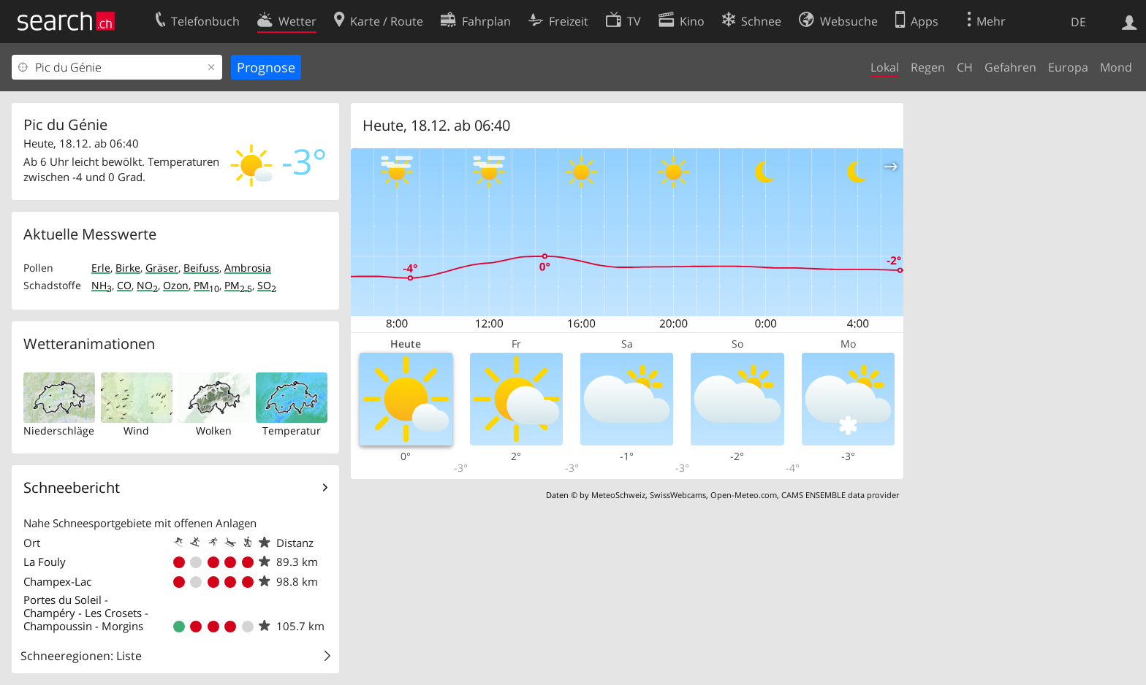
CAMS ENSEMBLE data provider (840, 494)
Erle (100, 268)
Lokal (884, 67)
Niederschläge (58, 430)
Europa (1068, 67)
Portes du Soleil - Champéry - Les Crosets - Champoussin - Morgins (85, 612)
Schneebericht (71, 487)
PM (206, 285)
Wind (136, 430)
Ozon (176, 285)
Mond (1116, 67)
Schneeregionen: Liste (81, 656)
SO (266, 285)
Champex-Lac (57, 581)
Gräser (161, 268)
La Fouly (44, 561)
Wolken (214, 430)
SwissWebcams (678, 494)
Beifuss (201, 268)
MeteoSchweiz (618, 494)
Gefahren (1010, 67)
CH (965, 67)
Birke (127, 268)
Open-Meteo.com (743, 494)
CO (124, 285)
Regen (928, 67)
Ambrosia (247, 268)
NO (147, 285)
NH (101, 285)
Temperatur (291, 430)
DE (1078, 22)
